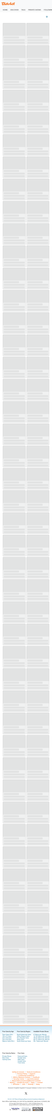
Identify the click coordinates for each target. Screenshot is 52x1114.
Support (32, 1074)
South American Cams (24, 1041)
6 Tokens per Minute (40, 1034)
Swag (38, 1084)
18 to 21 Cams (6, 1036)
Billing (12, 1082)
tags (23, 10)
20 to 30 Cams (6, 1038)
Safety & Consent (18, 1072)
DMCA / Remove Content (21, 1077)
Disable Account (23, 1082)
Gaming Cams (6, 1059)
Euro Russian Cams (23, 1038)
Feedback (36, 1077)
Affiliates (16, 1084)
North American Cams (24, 1034)
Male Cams (21, 1059)
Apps (33, 1082)
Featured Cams (22, 1056)
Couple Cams (22, 1061)
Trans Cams (21, 1063)
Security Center (18, 1079)
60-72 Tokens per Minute (41, 1039)
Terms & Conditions (33, 1072)
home (5, 10)
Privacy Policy (22, 1074)
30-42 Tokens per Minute (41, 1038)
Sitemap (30, 1084)
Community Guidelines (26, 1075)
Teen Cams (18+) (7, 1034)
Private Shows (6, 1056)
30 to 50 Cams (6, 1039)
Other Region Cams (23, 1036)
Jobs (23, 1084)
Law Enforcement (33, 1079)
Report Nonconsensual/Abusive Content (26, 1081)
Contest (40, 1082)
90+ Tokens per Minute (40, 1041)
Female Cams (22, 1058)
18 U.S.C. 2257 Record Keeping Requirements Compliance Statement (26, 1099)
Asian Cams (20, 1039)
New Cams (5, 1058)
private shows (34, 10)
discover (14, 10)
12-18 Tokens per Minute (41, 1036)
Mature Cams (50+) (8, 1041)
